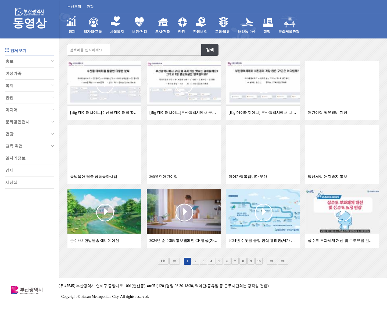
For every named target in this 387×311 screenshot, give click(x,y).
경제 (9, 170)
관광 (90, 7)
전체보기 (15, 50)
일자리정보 (15, 158)
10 (259, 261)
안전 (29, 97)
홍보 (29, 61)
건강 (29, 134)
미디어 (29, 110)
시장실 (11, 182)
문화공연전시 (29, 122)
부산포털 (74, 7)
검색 (210, 49)
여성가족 (13, 73)
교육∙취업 (29, 146)
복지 (29, 85)
